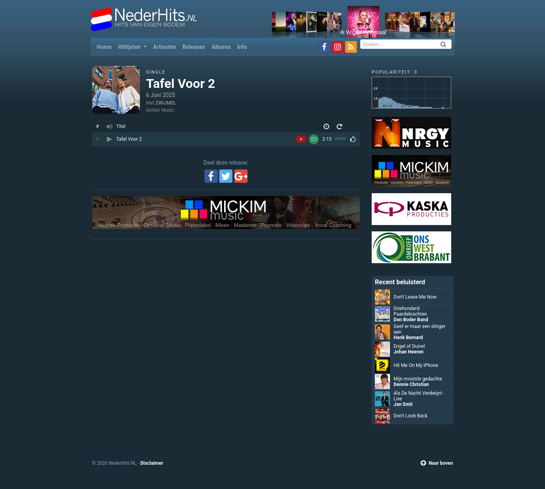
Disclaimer (151, 463)
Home (106, 46)
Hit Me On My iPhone (416, 365)
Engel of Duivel (409, 346)
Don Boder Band (411, 319)
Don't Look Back (410, 416)
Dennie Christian (411, 384)
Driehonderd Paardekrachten (410, 311)
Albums (221, 47)
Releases (193, 47)
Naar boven (437, 463)
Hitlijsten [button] (130, 47)
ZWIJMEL (165, 103)
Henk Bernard (408, 337)
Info (242, 47)
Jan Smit (403, 404)
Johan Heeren (408, 352)
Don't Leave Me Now (415, 297)
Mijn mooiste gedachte (418, 379)
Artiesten (164, 47)
